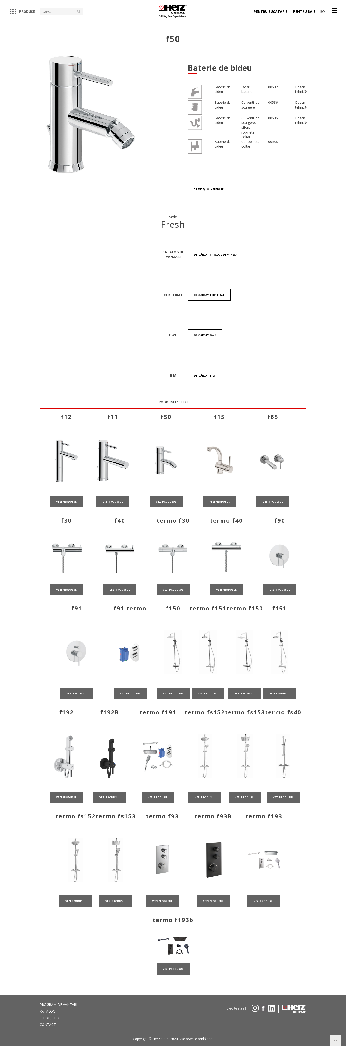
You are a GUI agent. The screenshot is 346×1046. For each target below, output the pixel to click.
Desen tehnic (301, 89)
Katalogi (48, 1011)
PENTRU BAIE (304, 11)
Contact (48, 1024)
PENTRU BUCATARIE (270, 11)
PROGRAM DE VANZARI (58, 1004)
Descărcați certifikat (209, 296)
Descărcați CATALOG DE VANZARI (216, 255)
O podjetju (49, 1017)
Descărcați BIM (204, 378)
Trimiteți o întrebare (209, 189)
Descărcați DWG (205, 337)
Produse (22, 11)
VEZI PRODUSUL (66, 517)
